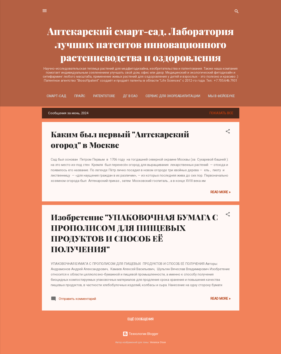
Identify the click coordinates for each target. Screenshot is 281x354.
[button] (227, 132)
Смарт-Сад (56, 96)
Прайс (79, 96)
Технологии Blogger (140, 334)
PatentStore (104, 96)
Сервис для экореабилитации (172, 96)
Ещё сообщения (140, 319)
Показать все (221, 113)
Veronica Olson (158, 342)
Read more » (220, 192)
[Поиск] (236, 12)
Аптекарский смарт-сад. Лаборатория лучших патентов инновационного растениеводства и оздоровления (140, 44)
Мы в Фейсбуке (221, 96)
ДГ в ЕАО (130, 96)
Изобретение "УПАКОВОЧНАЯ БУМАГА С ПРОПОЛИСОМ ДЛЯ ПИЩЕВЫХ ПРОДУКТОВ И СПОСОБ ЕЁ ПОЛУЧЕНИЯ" (134, 233)
